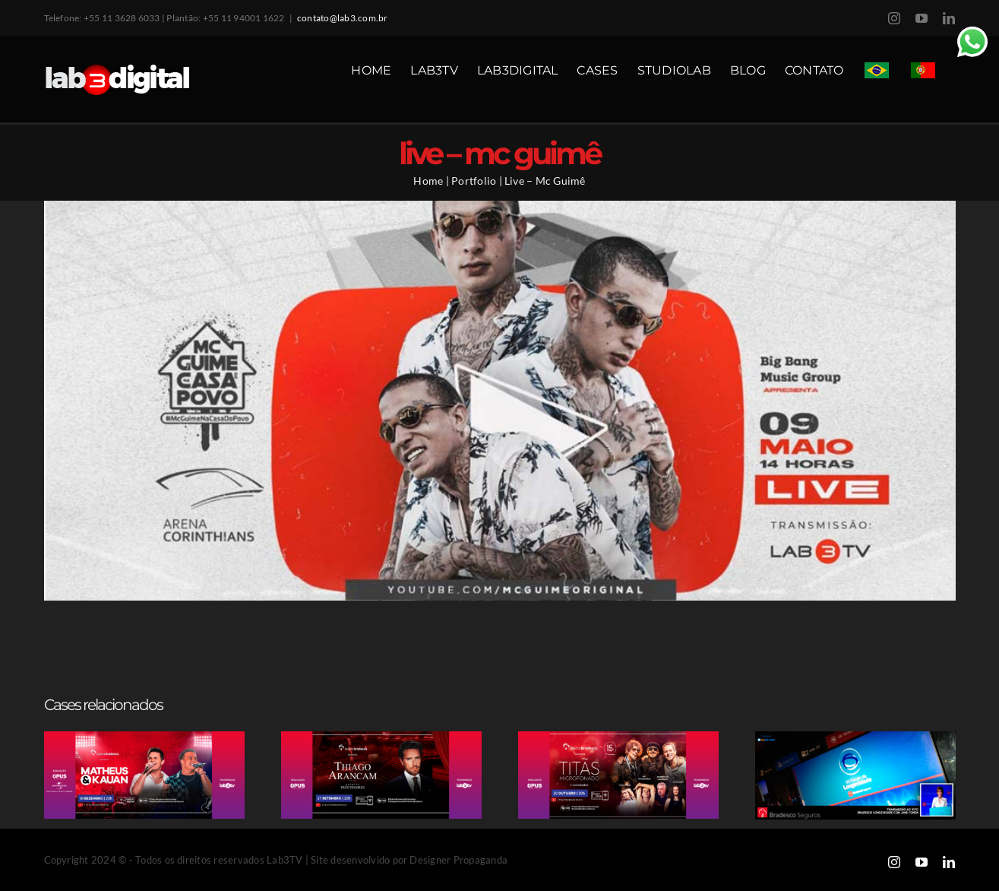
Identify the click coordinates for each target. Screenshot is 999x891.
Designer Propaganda (458, 860)
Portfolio (473, 180)
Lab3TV (284, 860)
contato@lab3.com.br (342, 18)
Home (428, 180)
